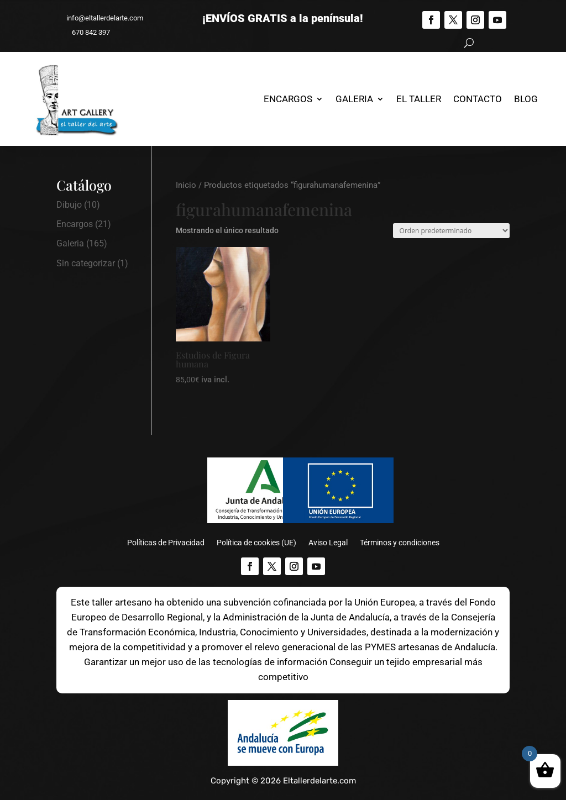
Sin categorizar (85, 263)
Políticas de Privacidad (166, 543)
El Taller (418, 98)
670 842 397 (86, 32)
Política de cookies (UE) (256, 543)
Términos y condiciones (399, 543)
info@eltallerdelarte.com (99, 18)
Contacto (477, 98)
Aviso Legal (328, 543)
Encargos (288, 98)
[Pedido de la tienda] (451, 230)
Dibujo (69, 204)
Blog (526, 98)
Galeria (354, 98)
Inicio (186, 185)
